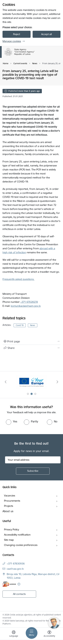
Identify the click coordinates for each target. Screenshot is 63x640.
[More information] (19, 584)
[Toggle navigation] (31, 633)
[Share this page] (31, 348)
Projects (8, 505)
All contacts (19, 594)
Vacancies (9, 495)
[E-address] (9, 584)
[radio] (11, 421)
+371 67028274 (29, 301)
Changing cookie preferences (20, 545)
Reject (16, 34)
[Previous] (5, 381)
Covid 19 (20, 325)
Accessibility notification (17, 534)
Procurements (12, 500)
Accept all (46, 34)
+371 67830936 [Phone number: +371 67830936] (16, 563)
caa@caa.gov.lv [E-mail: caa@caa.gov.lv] (15, 568)
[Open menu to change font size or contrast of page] (49, 634)
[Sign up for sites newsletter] (33, 471)
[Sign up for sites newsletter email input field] (32, 459)
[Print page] (31, 341)
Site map (9, 539)
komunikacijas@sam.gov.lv (26, 305)
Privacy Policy (11, 529)
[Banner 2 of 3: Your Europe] (31, 381)
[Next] (57, 381)
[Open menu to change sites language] (13, 634)
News (32, 325)
